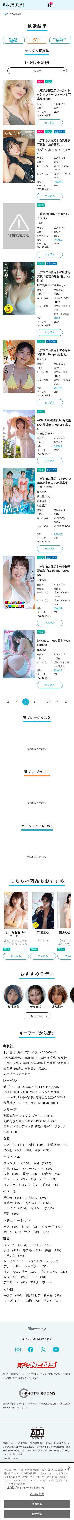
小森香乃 (42, 505)
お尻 (12, 1168)
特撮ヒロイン (54, 1271)
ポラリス (60, 1126)
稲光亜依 (42, 492)
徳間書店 (63, 1063)
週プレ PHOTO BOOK (18, 1086)
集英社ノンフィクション (20, 1102)
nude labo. (11, 1131)
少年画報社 (38, 1063)
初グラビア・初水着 (44, 1295)
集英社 (62, 1057)
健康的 (52, 1173)
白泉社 (18, 1068)
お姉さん (37, 1197)
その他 (52, 1300)
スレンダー (18, 1163)
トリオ (30, 1226)
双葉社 (42, 1068)
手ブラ (14, 1295)
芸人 (40, 1277)
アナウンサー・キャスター (26, 1266)
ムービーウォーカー (17, 1073)
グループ (53, 1226)
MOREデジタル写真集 (44, 1092)
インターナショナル (22, 1184)
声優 (54, 1250)
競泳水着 (59, 1144)
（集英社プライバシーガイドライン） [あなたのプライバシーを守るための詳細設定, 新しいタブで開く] (25, 1487)
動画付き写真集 (14, 1121)
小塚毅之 (58, 239)
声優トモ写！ (44, 1126)
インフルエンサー (21, 1271)
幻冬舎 (51, 1057)
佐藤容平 (58, 446)
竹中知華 (42, 579)
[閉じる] (69, 1467)
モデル (33, 1250)
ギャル (51, 1184)
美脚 (12, 1173)
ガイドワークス (27, 1052)
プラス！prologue (43, 1115)
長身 (31, 1173)
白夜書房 (31, 1068)
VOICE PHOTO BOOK (41, 1121)
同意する (37, 1514)
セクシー (43, 1208)
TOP (5, 13)
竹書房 (51, 1063)
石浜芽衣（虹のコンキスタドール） (53, 151)
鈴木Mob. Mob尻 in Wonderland (53, 642)
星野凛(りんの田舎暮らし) (51, 285)
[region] (37, 1491)
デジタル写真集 (13, 40)
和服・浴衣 (39, 1150)
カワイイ (16, 1208)
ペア (12, 1226)
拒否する (37, 1504)
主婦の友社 (11, 1063)
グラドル (16, 1245)
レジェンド (17, 1277)
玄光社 (41, 1057)
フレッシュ (16, 1179)
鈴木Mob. (42, 649)
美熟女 (14, 1203)
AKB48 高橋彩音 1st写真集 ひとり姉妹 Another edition (54, 424)
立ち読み (50, 122)
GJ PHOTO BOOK (16, 1092)
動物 (34, 1300)
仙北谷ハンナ (44, 496)
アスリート (16, 1282)
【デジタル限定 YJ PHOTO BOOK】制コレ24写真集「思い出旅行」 (54, 483)
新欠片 (8, 1068)
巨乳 (43, 1163)
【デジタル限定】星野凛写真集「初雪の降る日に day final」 (53, 276)
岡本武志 (58, 534)
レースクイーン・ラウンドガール (32, 1261)
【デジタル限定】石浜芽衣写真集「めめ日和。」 (53, 142)
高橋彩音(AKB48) (46, 433)
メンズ (14, 1300)
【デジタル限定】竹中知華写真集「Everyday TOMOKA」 (53, 570)
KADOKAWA (47, 1052)
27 (48, 702)
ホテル (13, 1232)
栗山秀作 (58, 388)
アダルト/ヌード (41, 1282)
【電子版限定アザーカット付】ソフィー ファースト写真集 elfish (54, 94)
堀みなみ (42, 359)
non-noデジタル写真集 (19, 1097)
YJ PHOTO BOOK (47, 1086)
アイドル (42, 1245)
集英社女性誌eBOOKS (50, 1097)
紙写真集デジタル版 (17, 1115)
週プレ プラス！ (36, 40)
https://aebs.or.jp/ (10, 1458)
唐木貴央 (58, 608)
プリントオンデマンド (18, 1126)
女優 (12, 1250)
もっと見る (37, 1015)
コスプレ (15, 1144)
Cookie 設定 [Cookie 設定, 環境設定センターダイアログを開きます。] (37, 1494)
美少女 (14, 1197)
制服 (37, 1144)
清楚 (12, 1213)
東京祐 (57, 318)
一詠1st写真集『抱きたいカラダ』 (53, 216)
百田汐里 (42, 501)
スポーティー (44, 1179)
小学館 (24, 1063)
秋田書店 (10, 1052)
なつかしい (39, 1203)
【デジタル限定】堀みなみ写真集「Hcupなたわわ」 (53, 352)
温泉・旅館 (37, 1232)
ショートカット (39, 1168)
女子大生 (15, 1255)
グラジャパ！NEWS (59, 40)
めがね (14, 1150)
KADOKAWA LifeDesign (19, 1057)
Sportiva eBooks (48, 1102)
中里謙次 (58, 181)
